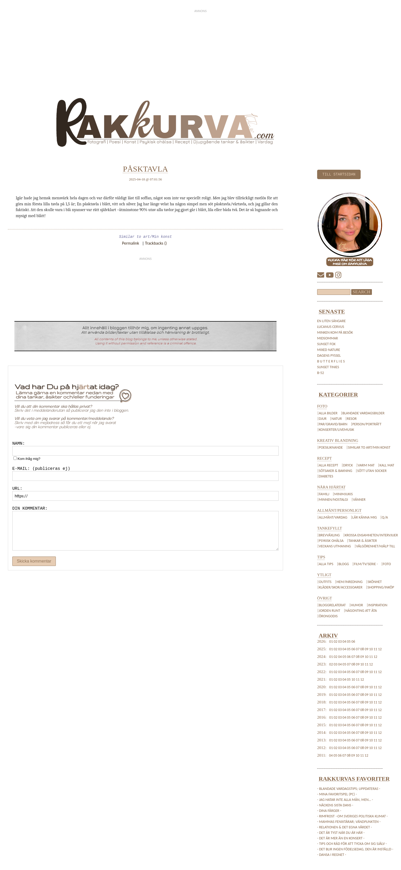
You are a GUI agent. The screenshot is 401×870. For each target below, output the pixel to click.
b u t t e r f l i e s (331, 361)
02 (335, 641)
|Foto (386, 564)
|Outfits (324, 582)
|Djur (322, 418)
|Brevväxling (328, 535)
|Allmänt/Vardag (332, 517)
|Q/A (384, 517)
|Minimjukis (343, 494)
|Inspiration (376, 605)
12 (380, 649)
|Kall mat (386, 465)
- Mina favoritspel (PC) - (337, 794)
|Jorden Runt (329, 610)
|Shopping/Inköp (380, 587)
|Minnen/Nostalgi (332, 499)
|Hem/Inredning (349, 582)
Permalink (130, 243)
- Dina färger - (329, 810)
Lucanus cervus (330, 326)
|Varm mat (365, 465)
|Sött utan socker (371, 471)
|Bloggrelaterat (331, 605)
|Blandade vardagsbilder (362, 413)
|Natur (336, 418)
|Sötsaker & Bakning (334, 471)
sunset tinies (328, 367)
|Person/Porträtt (366, 424)
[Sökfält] (333, 292)
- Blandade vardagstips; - (348, 788)
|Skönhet (374, 582)
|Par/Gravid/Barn (332, 424)
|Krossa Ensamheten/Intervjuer (370, 535)
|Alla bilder (327, 413)
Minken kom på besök (335, 332)
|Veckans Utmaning (334, 546)
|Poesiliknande (330, 447)
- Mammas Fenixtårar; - (349, 821)
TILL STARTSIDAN (338, 174)
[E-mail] (321, 275)
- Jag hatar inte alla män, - (345, 799)
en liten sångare (331, 321)
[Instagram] (338, 275)
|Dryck (347, 465)
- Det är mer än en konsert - (341, 838)
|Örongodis (327, 616)
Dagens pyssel (329, 355)
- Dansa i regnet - (331, 854)
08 (362, 649)
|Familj (323, 494)
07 (358, 649)
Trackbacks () (156, 243)
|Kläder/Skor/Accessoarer (340, 587)
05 (349, 641)
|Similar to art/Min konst (368, 447)
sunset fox (326, 344)
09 (366, 649)
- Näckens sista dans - (335, 805)
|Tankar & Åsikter (362, 540)
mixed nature (328, 350)
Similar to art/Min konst (145, 237)
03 (340, 641)
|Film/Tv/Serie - (365, 564)
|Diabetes (325, 476)
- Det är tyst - (341, 832)
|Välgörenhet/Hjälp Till (374, 546)
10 (371, 649)
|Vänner (358, 499)
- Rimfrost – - (352, 816)
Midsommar (327, 338)
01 (331, 641)
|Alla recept (327, 465)
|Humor (356, 605)
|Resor (351, 418)
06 (353, 641)
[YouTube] (330, 275)
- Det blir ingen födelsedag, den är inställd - (355, 849)
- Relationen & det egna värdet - (344, 827)
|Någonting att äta (360, 610)
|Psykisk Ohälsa (330, 540)
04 (344, 641)
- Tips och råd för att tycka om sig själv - (352, 843)
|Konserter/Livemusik (335, 429)
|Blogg (343, 564)
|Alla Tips (325, 564)
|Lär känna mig (364, 517)
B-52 (320, 373)
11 (375, 649)
